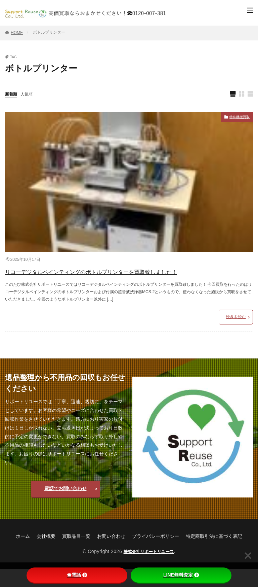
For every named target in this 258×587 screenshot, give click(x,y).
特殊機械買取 (235, 118)
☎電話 (77, 575)
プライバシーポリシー (155, 554)
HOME (17, 32)
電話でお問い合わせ (65, 506)
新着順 (12, 94)
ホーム (23, 554)
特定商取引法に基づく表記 (214, 554)
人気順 (30, 94)
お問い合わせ (111, 554)
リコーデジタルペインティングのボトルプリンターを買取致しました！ (126, 280)
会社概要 (46, 554)
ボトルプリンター (49, 32)
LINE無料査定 (181, 575)
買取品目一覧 (76, 554)
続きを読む (236, 334)
